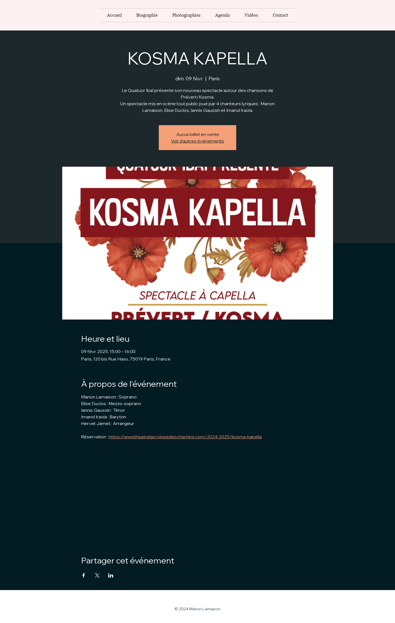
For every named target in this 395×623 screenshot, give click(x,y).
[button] (186, 15)
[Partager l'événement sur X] (97, 575)
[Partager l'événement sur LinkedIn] (110, 575)
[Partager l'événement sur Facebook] (83, 575)
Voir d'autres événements (197, 141)
